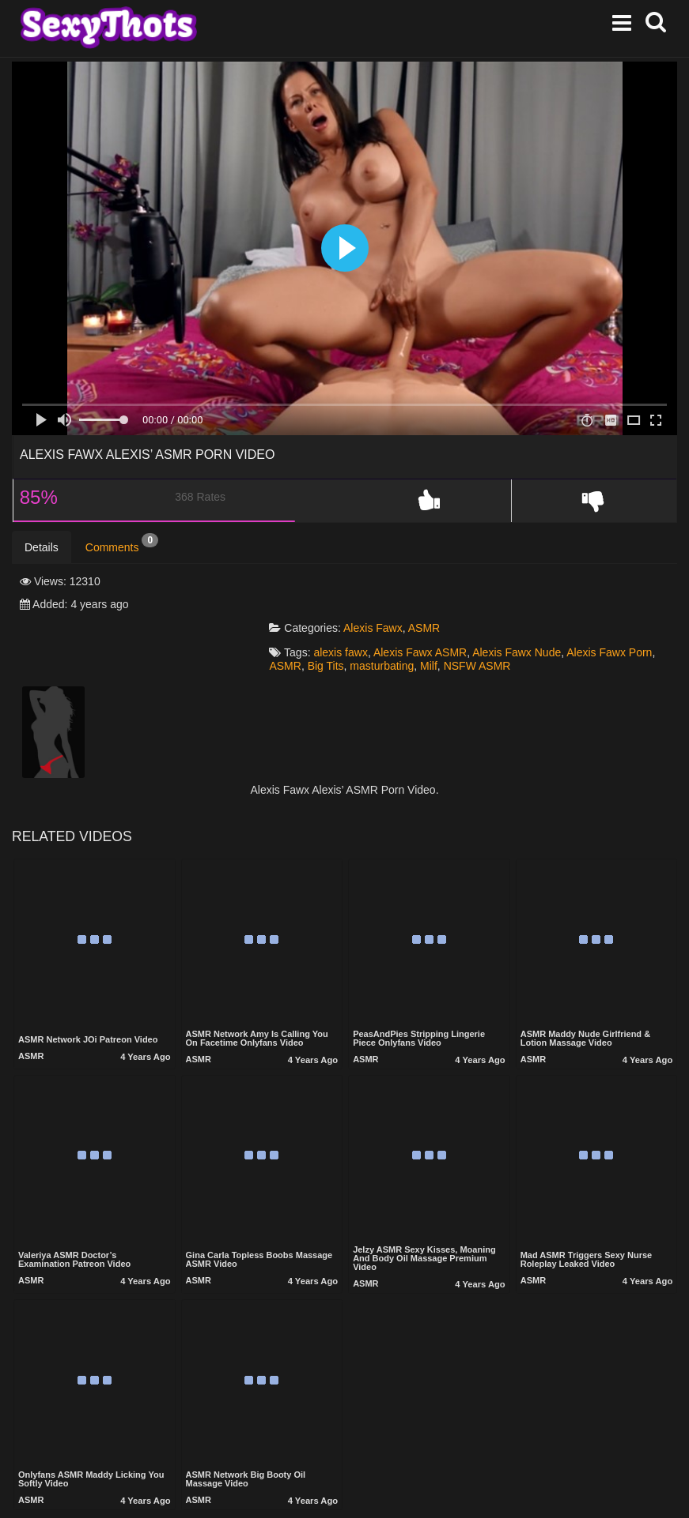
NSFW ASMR (487, 620)
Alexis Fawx (383, 582)
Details (42, 547)
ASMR (434, 582)
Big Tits (336, 620)
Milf (439, 620)
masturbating (392, 620)
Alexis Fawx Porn (619, 607)
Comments (121, 543)
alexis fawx (350, 607)
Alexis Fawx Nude (527, 607)
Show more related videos (344, 1490)
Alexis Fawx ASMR (430, 607)
